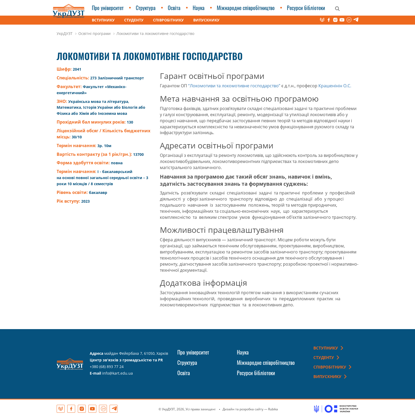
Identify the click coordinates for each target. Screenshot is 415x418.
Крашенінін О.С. (334, 86)
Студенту (133, 19)
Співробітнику (168, 19)
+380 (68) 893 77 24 (107, 366)
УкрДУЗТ (65, 33)
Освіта (174, 8)
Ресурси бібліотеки (306, 8)
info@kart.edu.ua (117, 373)
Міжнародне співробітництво (246, 8)
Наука (199, 8)
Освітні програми (94, 33)
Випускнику (206, 19)
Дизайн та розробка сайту (243, 409)
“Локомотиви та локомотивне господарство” (234, 86)
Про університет (108, 8)
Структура (146, 8)
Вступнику (103, 19)
